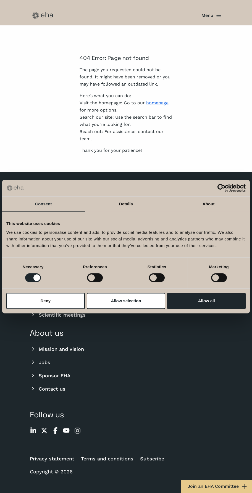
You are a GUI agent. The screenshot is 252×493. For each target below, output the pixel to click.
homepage (157, 102)
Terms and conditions (107, 459)
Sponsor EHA (50, 375)
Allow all (206, 300)
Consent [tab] (43, 204)
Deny (45, 300)
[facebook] (55, 430)
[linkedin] (33, 430)
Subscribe (152, 459)
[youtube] (66, 430)
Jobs (40, 362)
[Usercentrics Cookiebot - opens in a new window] (221, 188)
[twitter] (44, 430)
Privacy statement (52, 459)
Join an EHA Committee (218, 486)
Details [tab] (126, 204)
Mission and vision (57, 349)
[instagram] (77, 430)
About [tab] (209, 204)
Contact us (47, 388)
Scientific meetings (58, 314)
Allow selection (126, 300)
